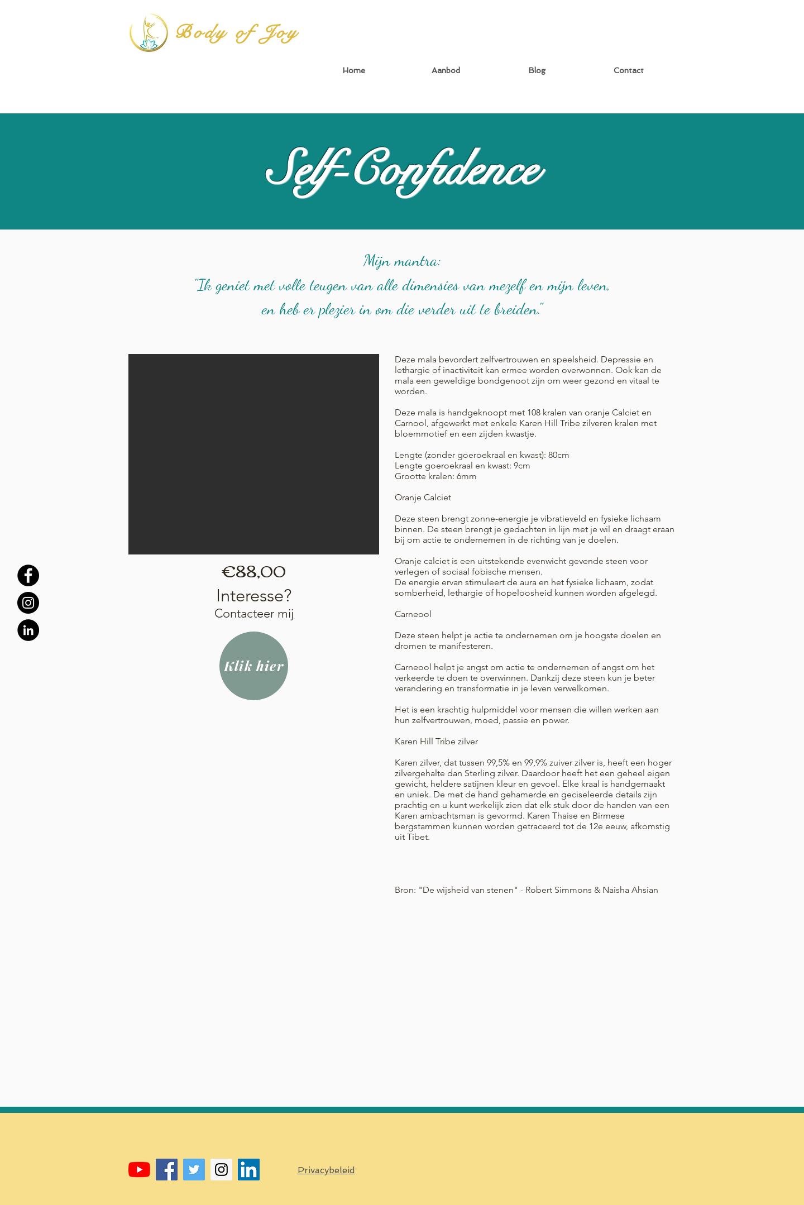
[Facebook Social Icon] (167, 1169)
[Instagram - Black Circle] (28, 603)
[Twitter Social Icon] (194, 1169)
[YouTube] (139, 1169)
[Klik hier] (253, 666)
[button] (445, 71)
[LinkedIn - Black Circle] (28, 630)
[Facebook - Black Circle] (28, 575)
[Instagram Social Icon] (221, 1169)
